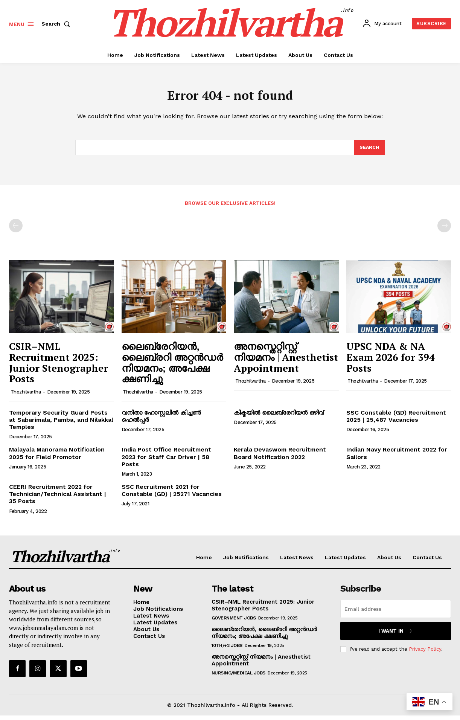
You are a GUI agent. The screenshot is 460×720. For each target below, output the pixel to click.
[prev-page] (16, 230)
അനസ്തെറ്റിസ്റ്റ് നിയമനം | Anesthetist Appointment (286, 361)
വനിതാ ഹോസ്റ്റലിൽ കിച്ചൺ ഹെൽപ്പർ (161, 420)
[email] (395, 613)
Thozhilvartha (26, 396)
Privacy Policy (425, 653)
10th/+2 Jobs (227, 650)
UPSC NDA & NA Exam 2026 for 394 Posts (390, 361)
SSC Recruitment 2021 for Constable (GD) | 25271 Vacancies (172, 495)
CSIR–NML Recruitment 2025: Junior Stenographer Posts (58, 366)
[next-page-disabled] (444, 230)
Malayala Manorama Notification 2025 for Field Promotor (57, 457)
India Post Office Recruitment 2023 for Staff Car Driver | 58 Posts (166, 461)
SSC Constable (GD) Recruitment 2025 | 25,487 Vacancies (396, 420)
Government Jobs (234, 622)
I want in (395, 635)
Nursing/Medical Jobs (238, 677)
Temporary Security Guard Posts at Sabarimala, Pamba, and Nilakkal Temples (61, 424)
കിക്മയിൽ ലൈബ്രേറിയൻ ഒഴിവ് (279, 417)
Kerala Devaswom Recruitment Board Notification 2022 (280, 457)
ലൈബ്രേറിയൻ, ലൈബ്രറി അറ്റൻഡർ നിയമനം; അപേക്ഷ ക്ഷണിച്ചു (172, 366)
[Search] (369, 151)
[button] (57, 24)
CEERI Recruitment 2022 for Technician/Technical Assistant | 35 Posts (57, 498)
